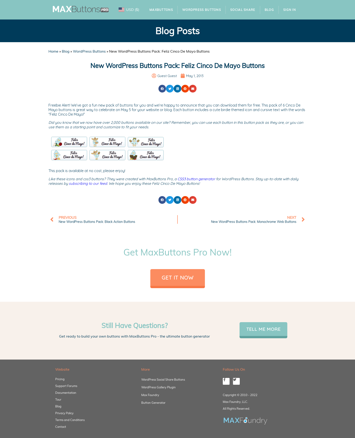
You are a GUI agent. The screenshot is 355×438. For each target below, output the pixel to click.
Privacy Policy (64, 413)
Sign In (289, 10)
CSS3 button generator (196, 179)
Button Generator (153, 402)
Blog (269, 10)
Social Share (242, 10)
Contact (60, 426)
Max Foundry (150, 395)
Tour (58, 399)
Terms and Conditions (70, 420)
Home (53, 51)
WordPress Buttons (201, 10)
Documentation (65, 392)
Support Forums (66, 386)
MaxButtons (161, 10)
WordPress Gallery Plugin (158, 387)
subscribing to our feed (88, 183)
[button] (162, 88)
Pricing (60, 379)
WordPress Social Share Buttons (163, 379)
